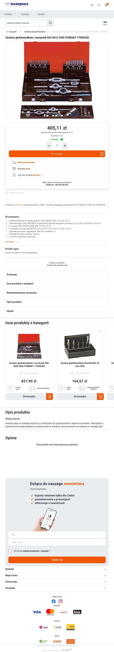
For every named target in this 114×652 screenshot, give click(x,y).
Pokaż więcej (9, 242)
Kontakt (41, 14)
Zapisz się (57, 559)
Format (19, 204)
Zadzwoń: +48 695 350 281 (57, 185)
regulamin (45, 551)
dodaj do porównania (17, 193)
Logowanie (92, 5)
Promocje (25, 14)
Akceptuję (18, 551)
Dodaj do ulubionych (100, 331)
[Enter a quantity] (57, 145)
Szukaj (50, 23)
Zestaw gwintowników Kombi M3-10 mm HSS (80, 365)
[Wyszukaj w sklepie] (26, 23)
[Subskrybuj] (57, 534)
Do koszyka (57, 153)
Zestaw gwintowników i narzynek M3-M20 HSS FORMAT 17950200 (29, 365)
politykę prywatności (31, 551)
